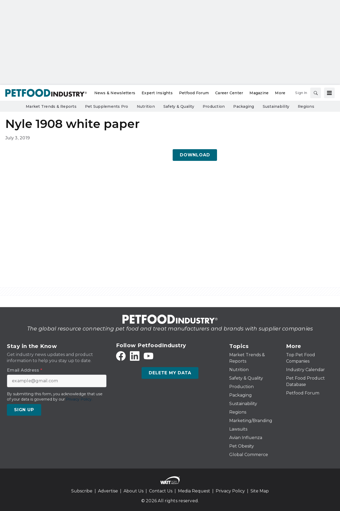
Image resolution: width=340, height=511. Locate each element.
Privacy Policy (230, 490)
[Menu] (329, 93)
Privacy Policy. (79, 399)
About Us (133, 490)
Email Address (24, 370)
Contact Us (160, 490)
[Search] (315, 93)
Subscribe (81, 490)
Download (195, 154)
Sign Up (24, 409)
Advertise (108, 490)
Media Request (194, 490)
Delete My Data (170, 372)
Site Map (259, 490)
